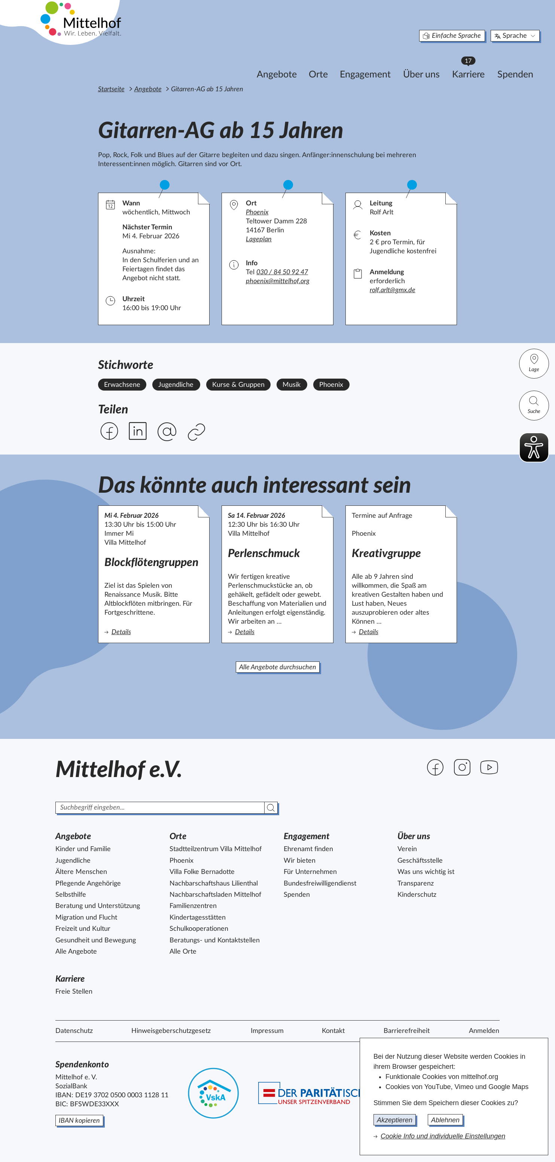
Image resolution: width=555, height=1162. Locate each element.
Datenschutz (74, 1031)
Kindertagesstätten (198, 917)
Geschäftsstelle (420, 860)
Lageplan (259, 239)
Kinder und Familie (83, 849)
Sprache (475, 24)
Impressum (267, 1031)
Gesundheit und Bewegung (95, 940)
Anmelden (484, 1031)
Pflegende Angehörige (88, 883)
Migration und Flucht (86, 917)
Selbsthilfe (70, 895)
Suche (534, 404)
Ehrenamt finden (308, 849)
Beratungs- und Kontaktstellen (215, 940)
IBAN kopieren (79, 1120)
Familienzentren (193, 906)
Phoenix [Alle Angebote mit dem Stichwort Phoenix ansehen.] (331, 385)
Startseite (111, 89)
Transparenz (415, 883)
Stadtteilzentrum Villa (216, 849)
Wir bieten (299, 860)
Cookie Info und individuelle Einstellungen (443, 1136)
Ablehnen (445, 1120)
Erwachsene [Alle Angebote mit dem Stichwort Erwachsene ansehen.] (122, 385)
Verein (407, 849)
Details (151, 632)
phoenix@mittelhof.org (277, 281)
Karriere (432, 60)
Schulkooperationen (199, 929)
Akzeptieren (394, 1120)
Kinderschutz (416, 895)
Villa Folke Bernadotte (202, 872)
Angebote (237, 62)
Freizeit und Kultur (82, 929)
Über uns (381, 62)
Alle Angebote (76, 951)
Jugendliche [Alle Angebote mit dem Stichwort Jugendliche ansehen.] (175, 385)
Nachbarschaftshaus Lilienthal (214, 883)
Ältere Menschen (81, 872)
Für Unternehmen (310, 872)
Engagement (325, 62)
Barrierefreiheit (407, 1031)
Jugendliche (73, 860)
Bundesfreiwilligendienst (320, 883)
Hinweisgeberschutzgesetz (171, 1031)
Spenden (476, 62)
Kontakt (333, 1031)
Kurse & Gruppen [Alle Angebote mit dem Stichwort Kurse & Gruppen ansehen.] (238, 385)
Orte (278, 62)
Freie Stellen (73, 991)
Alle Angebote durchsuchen (277, 667)
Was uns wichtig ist (425, 872)
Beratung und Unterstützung (97, 906)
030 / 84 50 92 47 (282, 272)
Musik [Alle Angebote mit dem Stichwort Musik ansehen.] (292, 385)
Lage (534, 362)
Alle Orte (183, 951)
